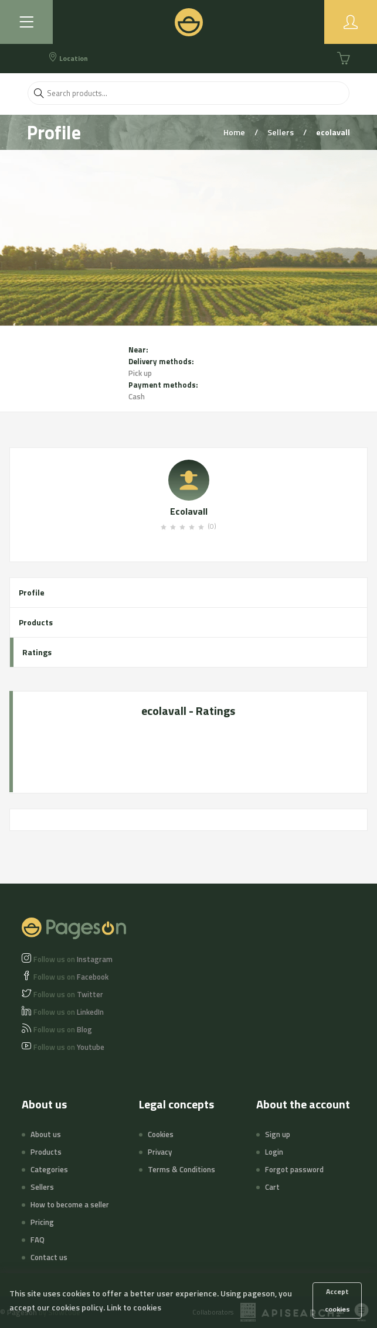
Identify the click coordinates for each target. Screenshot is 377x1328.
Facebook (70, 977)
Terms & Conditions (181, 1169)
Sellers (281, 132)
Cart (272, 1187)
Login (274, 1152)
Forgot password (294, 1169)
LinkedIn (68, 1012)
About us (45, 1134)
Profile (32, 592)
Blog (62, 1029)
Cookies (161, 1134)
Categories (49, 1169)
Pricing (42, 1222)
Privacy (160, 1152)
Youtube (68, 1047)
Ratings (37, 652)
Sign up (277, 1134)
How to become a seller (69, 1204)
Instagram (73, 959)
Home (235, 132)
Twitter (68, 994)
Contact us (48, 1257)
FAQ (37, 1239)
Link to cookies (134, 1307)
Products (36, 622)
